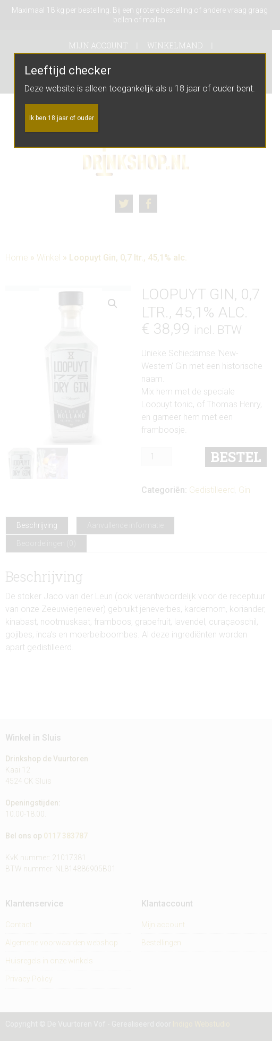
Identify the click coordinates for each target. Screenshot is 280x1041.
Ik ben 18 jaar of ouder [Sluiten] (61, 118)
